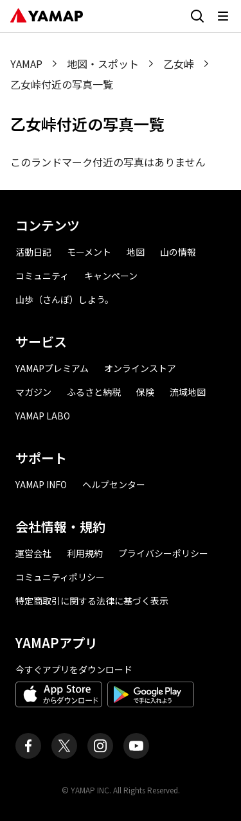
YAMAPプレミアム (52, 368)
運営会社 (33, 553)
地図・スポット (103, 63)
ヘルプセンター (113, 484)
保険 (145, 391)
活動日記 (33, 251)
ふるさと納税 (94, 391)
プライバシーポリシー (163, 553)
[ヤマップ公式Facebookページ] (28, 746)
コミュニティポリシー (60, 576)
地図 (136, 251)
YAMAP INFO (41, 484)
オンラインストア (140, 368)
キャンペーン (111, 275)
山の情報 (178, 251)
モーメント (89, 251)
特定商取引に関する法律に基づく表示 (91, 600)
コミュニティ (42, 275)
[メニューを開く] (223, 16)
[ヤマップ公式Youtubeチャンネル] (136, 746)
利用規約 (85, 553)
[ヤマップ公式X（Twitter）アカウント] (64, 746)
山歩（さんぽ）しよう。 (64, 299)
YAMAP (26, 63)
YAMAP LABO (42, 415)
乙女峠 (178, 63)
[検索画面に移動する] (197, 16)
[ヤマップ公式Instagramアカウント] (100, 746)
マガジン (33, 391)
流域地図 (188, 391)
